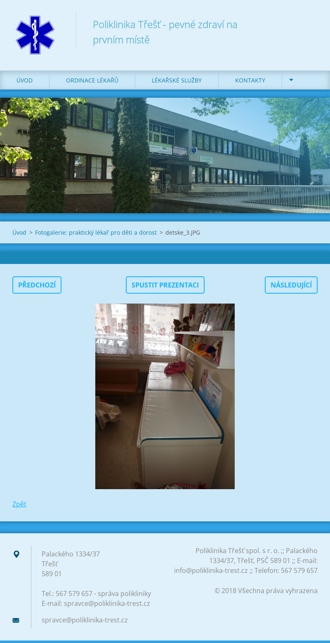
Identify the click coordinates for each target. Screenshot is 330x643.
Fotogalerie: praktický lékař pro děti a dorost (96, 235)
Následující (291, 287)
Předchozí (37, 287)
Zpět (19, 506)
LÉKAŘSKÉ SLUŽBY (177, 82)
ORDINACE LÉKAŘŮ (92, 82)
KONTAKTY (250, 82)
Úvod (24, 82)
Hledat (309, 23)
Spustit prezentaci (165, 287)
